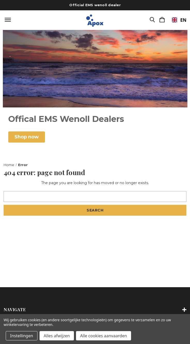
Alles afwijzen (57, 336)
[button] (26, 137)
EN (176, 20)
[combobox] (176, 19)
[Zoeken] (152, 20)
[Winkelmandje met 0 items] (162, 20)
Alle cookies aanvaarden (103, 336)
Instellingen (21, 336)
